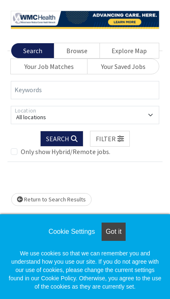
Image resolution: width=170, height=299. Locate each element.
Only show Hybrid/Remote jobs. (65, 151)
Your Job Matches (49, 66)
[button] (110, 139)
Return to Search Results (51, 199)
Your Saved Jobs (123, 66)
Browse (76, 51)
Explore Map (129, 51)
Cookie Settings (72, 231)
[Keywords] (85, 90)
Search (32, 51)
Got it (113, 231)
